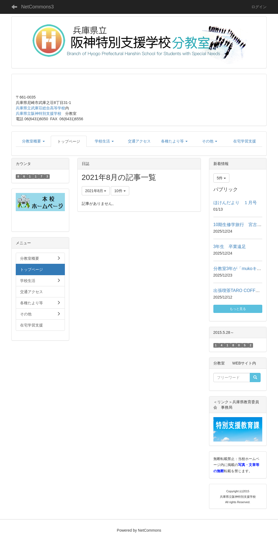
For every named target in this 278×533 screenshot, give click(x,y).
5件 (221, 178)
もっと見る (238, 309)
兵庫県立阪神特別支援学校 (38, 113)
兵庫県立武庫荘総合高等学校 (40, 108)
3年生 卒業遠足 (229, 246)
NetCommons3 (37, 6)
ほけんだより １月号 (235, 202)
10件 (119, 191)
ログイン (259, 7)
